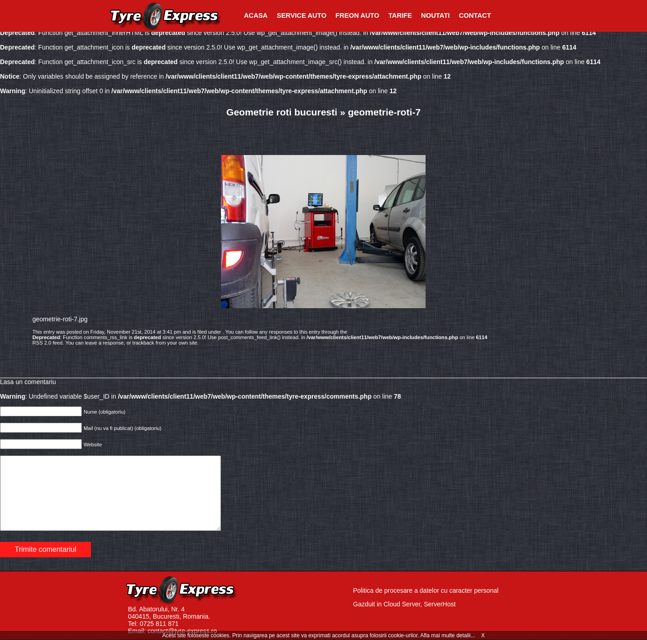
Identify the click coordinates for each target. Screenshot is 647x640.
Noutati (435, 15)
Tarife (400, 15)
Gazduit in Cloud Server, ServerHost (404, 604)
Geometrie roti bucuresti (281, 112)
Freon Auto (357, 15)
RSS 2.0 (41, 342)
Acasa (256, 15)
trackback (143, 342)
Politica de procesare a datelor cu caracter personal (426, 590)
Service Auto (301, 15)
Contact (475, 15)
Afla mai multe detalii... (448, 635)
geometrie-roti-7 (384, 112)
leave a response (104, 342)
